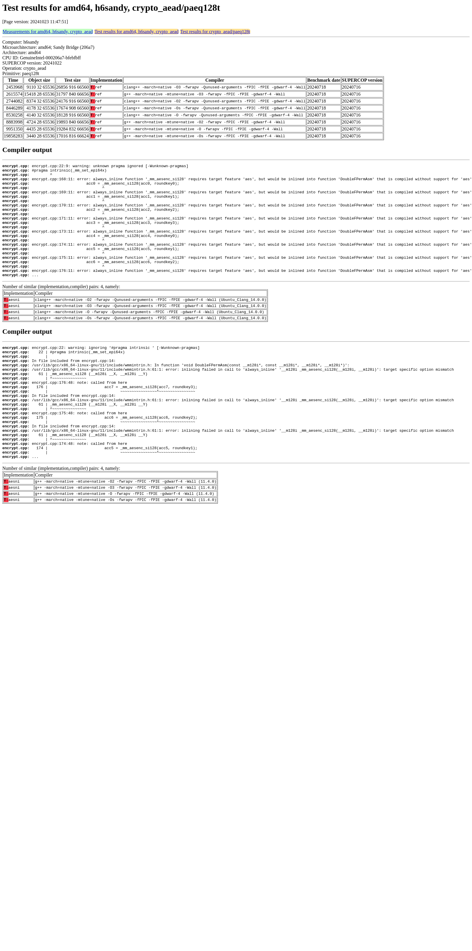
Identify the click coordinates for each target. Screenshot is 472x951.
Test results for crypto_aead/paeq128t (215, 31)
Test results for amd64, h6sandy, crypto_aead (137, 31)
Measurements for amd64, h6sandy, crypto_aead (48, 31)
